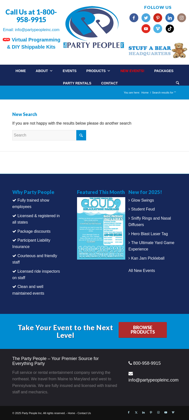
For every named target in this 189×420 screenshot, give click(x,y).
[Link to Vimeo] (173, 412)
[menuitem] (182, 81)
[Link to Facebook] (128, 412)
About (44, 71)
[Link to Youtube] (165, 412)
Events (70, 71)
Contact (109, 83)
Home (21, 71)
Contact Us (84, 413)
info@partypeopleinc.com (37, 30)
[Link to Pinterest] (151, 412)
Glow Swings (142, 200)
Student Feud (143, 209)
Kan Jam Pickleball (147, 258)
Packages (163, 71)
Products (98, 71)
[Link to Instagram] (158, 412)
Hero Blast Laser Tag (149, 234)
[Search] (177, 83)
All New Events (141, 270)
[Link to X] (136, 412)
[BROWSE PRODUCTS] (143, 330)
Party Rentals (77, 83)
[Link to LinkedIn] (143, 412)
